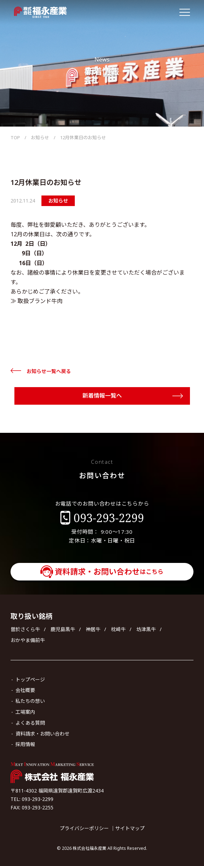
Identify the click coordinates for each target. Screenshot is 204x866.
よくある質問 (30, 722)
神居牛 (93, 629)
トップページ (30, 679)
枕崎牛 (118, 629)
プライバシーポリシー (84, 828)
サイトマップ (130, 828)
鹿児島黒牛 (63, 629)
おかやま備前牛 (28, 640)
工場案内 (25, 711)
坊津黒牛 (146, 629)
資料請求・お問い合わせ (109, 571)
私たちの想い (30, 701)
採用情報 (25, 744)
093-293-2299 (109, 517)
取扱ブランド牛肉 (40, 301)
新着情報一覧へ (102, 395)
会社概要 (25, 690)
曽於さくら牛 (25, 629)
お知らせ (40, 137)
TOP (15, 137)
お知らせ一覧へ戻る (49, 371)
